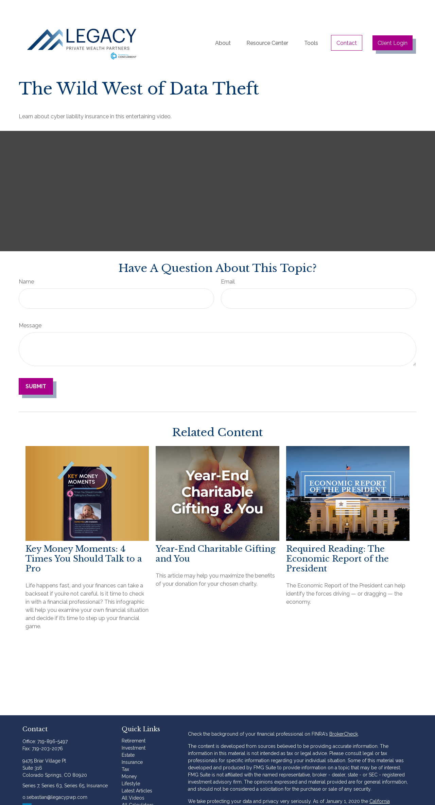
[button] (222, 24)
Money (129, 759)
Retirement (133, 723)
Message (30, 308)
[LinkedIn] (27, 790)
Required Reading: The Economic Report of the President (337, 541)
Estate (128, 738)
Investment (133, 731)
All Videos (133, 781)
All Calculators (138, 788)
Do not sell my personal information (227, 798)
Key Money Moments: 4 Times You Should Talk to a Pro (83, 541)
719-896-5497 (52, 724)
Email (228, 264)
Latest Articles (137, 773)
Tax (125, 752)
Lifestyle (131, 766)
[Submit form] (36, 369)
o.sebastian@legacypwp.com (54, 780)
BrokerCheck (343, 717)
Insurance (132, 745)
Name (26, 264)
